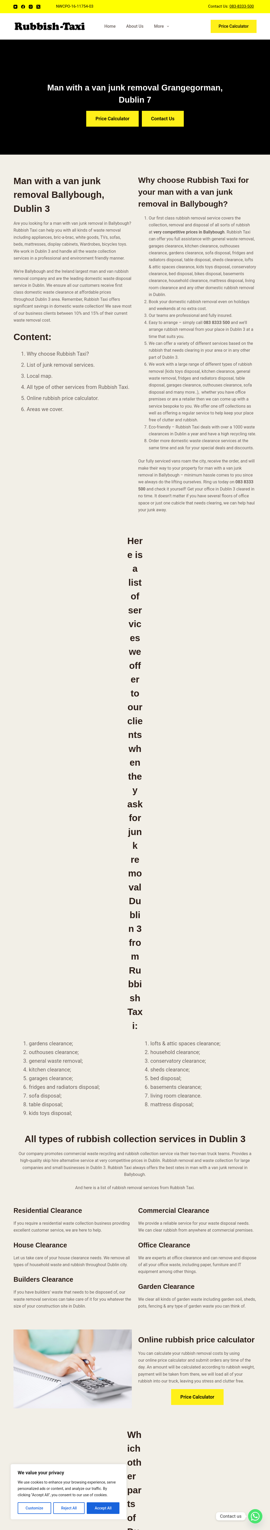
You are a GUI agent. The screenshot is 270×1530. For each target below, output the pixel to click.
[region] (69, 1491)
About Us (135, 26)
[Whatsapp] (255, 1516)
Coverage (86, 1310)
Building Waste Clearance (165, 1296)
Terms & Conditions (96, 1324)
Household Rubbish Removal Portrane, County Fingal (166, 1453)
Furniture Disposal (159, 1261)
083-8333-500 (241, 6)
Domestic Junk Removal (164, 1289)
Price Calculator (234, 26)
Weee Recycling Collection (166, 1310)
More (162, 26)
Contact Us (88, 1317)
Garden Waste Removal (163, 1282)
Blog (82, 1303)
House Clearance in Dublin (166, 1303)
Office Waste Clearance (163, 1268)
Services (85, 1289)
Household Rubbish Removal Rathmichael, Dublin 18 (162, 1432)
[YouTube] (15, 7)
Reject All (69, 1508)
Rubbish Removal (94, 1296)
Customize (34, 1508)
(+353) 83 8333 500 (224, 1295)
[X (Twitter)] (38, 7)
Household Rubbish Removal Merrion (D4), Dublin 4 (162, 1390)
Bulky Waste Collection (163, 1275)
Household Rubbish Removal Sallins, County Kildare (164, 1411)
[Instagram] (31, 7)
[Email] (27, 1311)
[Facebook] (23, 7)
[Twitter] (58, 1311)
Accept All (103, 1508)
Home (110, 26)
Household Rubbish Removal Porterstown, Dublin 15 (162, 1474)
